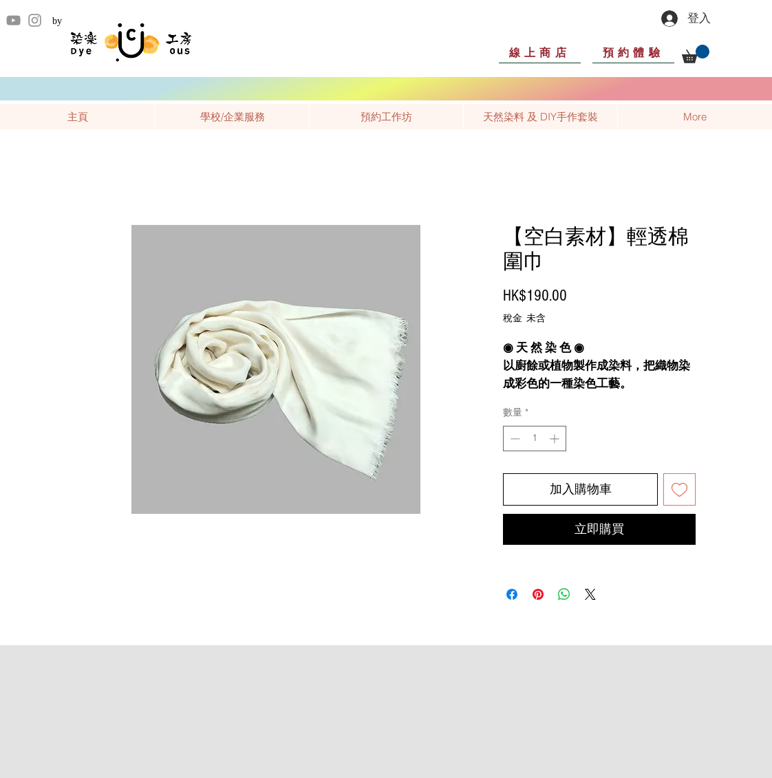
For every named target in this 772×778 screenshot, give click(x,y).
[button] (695, 54)
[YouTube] (13, 20)
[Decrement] (513, 438)
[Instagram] (34, 20)
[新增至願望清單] (679, 489)
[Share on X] (590, 594)
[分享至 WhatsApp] (564, 594)
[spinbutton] (534, 438)
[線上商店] (540, 52)
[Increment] (555, 438)
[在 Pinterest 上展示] (538, 594)
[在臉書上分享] (512, 594)
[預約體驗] (633, 52)
